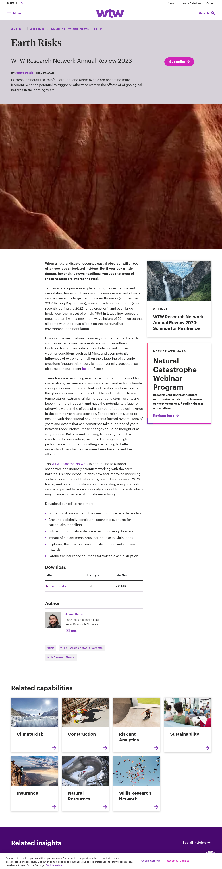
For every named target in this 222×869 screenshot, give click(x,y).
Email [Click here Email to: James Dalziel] (74, 630)
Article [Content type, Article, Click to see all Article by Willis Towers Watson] (18, 28)
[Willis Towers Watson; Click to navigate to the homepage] (110, 13)
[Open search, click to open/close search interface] (207, 13)
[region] (111, 861)
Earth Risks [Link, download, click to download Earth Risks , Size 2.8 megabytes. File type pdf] (58, 586)
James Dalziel (24, 72)
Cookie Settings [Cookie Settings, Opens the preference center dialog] (150, 860)
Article (51, 647)
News (171, 3)
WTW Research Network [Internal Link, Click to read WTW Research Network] (70, 464)
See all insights (196, 842)
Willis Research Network (61, 657)
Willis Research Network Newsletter (81, 647)
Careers (211, 3)
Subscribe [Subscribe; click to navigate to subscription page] (179, 61)
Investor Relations (190, 3)
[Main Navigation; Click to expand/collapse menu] (14, 13)
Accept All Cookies (178, 860)
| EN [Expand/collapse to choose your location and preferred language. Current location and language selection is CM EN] (15, 3)
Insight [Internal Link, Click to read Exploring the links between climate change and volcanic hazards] (87, 369)
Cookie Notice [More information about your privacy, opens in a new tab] (54, 865)
